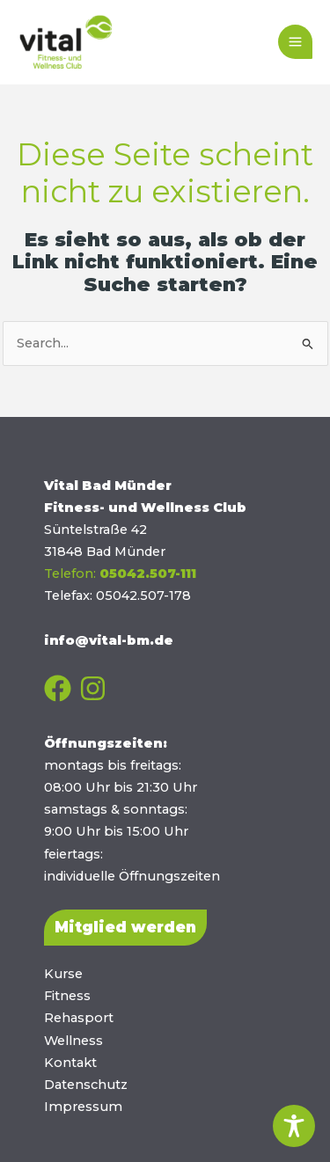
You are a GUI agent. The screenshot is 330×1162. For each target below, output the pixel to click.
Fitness (67, 996)
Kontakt (70, 1063)
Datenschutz (86, 1085)
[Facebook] (57, 688)
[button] (125, 928)
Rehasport (79, 1018)
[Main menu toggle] (295, 42)
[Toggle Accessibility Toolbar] (294, 1126)
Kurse (63, 974)
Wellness (73, 1041)
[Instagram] (92, 688)
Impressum (83, 1106)
